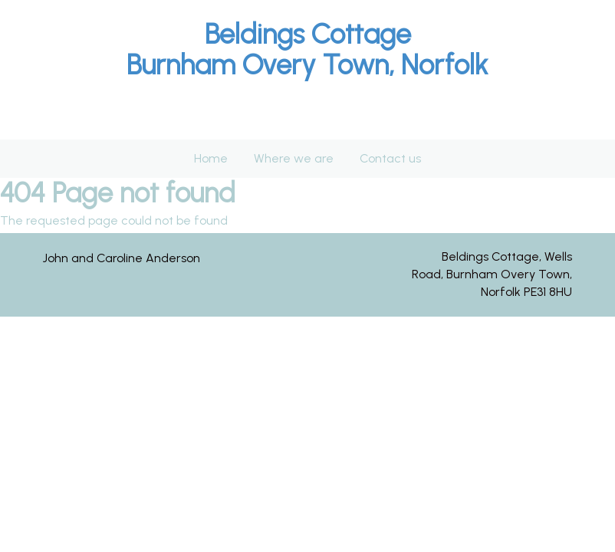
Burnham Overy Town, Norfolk (307, 64)
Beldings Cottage (308, 34)
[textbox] (307, 49)
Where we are (294, 158)
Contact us (390, 158)
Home (211, 158)
